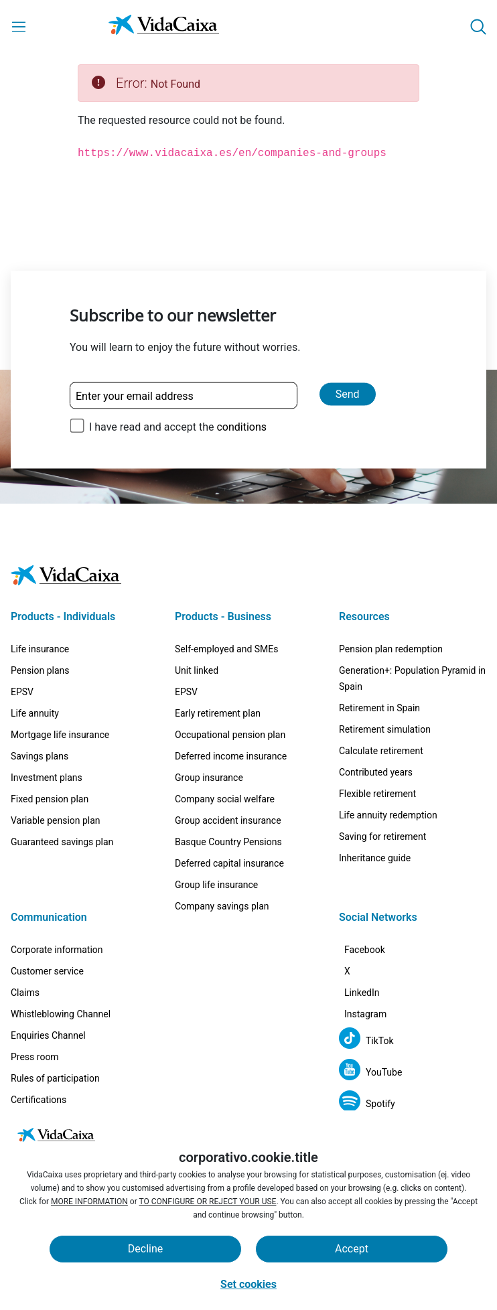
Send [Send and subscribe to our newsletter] (348, 394)
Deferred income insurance (231, 716)
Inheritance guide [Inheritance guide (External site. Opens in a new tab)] (375, 817)
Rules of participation (55, 1038)
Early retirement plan (218, 673)
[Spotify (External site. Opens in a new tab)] (367, 1103)
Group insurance (209, 737)
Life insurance (40, 608)
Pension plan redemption (391, 608)
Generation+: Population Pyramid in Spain (412, 638)
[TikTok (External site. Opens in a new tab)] (366, 1040)
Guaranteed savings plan (62, 801)
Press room (35, 1016)
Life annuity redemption (388, 775)
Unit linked (196, 630)
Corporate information (57, 909)
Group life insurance (216, 844)
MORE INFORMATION (89, 1201)
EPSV (22, 651)
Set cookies (248, 1284)
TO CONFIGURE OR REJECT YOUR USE (208, 1201)
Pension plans (40, 630)
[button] (478, 27)
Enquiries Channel (48, 995)
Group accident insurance (228, 780)
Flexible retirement (377, 753)
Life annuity (35, 673)
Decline (145, 1248)
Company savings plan (222, 866)
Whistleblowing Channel (61, 973)
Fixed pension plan (49, 758)
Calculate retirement (381, 710)
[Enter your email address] (183, 395)
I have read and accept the (178, 427)
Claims (25, 952)
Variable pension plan (55, 780)
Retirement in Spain (379, 667)
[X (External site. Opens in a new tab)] (355, 946)
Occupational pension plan (230, 694)
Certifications (38, 1059)
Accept (351, 1248)
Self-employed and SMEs (227, 608)
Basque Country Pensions (228, 801)
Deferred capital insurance (229, 823)
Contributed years (376, 732)
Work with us (37, 1081)
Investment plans (46, 737)
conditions (241, 427)
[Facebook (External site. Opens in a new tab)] (373, 914)
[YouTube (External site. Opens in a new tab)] (370, 1072)
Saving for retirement (382, 796)
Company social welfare (225, 758)
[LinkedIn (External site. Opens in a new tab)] (370, 977)
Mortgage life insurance (60, 694)
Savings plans (39, 716)
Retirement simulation (385, 689)
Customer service (47, 931)
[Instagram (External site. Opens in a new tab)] (373, 1009)
